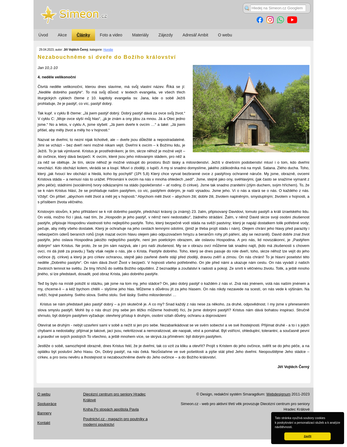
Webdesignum (278, 394)
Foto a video (111, 35)
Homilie (108, 49)
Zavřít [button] (307, 436)
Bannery (44, 413)
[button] (294, 427)
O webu (225, 35)
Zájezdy (165, 35)
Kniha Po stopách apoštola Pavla (111, 409)
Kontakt (43, 423)
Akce (62, 35)
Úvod (43, 35)
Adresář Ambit (195, 35)
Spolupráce (47, 404)
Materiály (140, 35)
